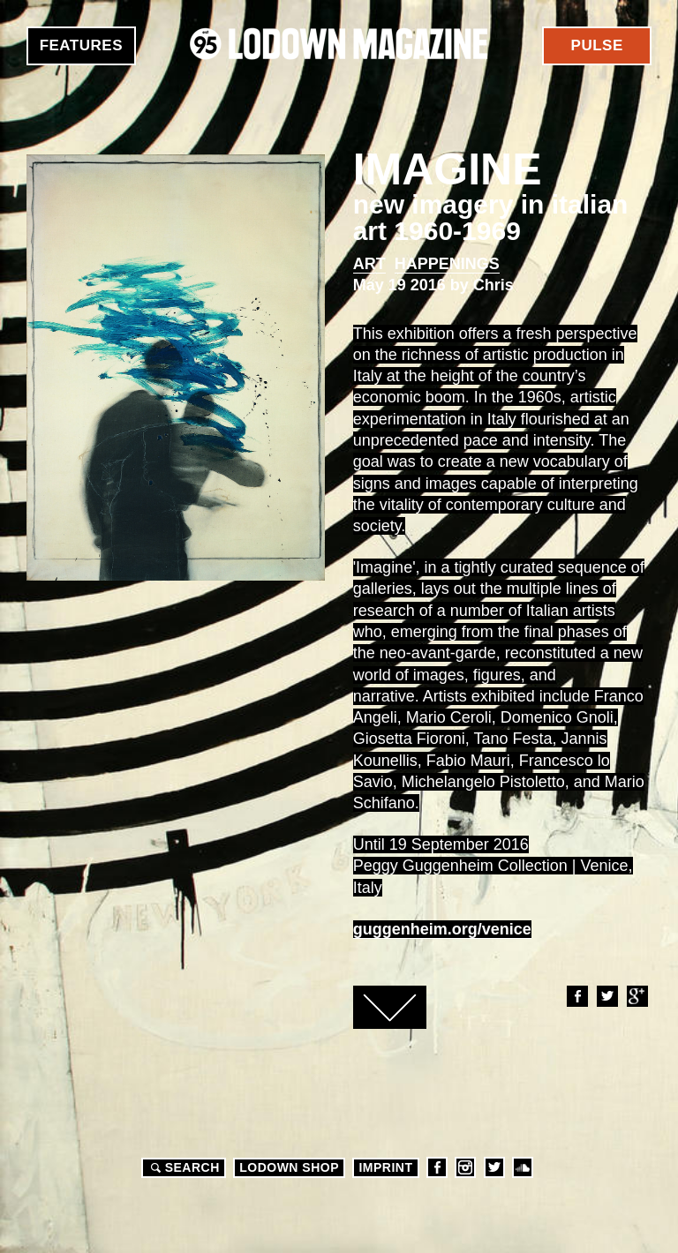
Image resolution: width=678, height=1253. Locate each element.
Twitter (606, 996)
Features (81, 45)
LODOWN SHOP (289, 1167)
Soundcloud (522, 1167)
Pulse (597, 45)
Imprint (385, 1167)
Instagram (465, 1167)
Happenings (447, 264)
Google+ (636, 996)
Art (369, 264)
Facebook (576, 996)
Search (183, 1167)
